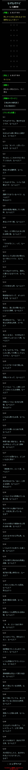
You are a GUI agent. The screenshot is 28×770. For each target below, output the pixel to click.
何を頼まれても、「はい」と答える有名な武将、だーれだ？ (14, 322)
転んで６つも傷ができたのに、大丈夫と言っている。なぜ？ (13, 511)
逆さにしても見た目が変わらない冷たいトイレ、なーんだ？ (14, 258)
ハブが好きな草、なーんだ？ (14, 286)
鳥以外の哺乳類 (11, 103)
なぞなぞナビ (14, 3)
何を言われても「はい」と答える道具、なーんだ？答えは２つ (14, 484)
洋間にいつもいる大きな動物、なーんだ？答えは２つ (13, 404)
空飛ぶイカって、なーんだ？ (14, 377)
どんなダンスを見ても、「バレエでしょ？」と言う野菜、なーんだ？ (14, 728)
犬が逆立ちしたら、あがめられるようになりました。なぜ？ (14, 755)
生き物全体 (10, 106)
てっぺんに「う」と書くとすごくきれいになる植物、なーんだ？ (14, 389)
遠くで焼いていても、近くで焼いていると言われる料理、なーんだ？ (14, 701)
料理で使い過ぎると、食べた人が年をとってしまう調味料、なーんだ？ (14, 444)
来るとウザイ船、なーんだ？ (14, 222)
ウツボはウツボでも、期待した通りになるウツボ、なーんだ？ (14, 273)
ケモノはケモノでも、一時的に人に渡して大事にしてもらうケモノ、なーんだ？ (14, 353)
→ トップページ (14, 764)
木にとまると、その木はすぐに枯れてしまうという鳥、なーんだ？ (14, 337)
